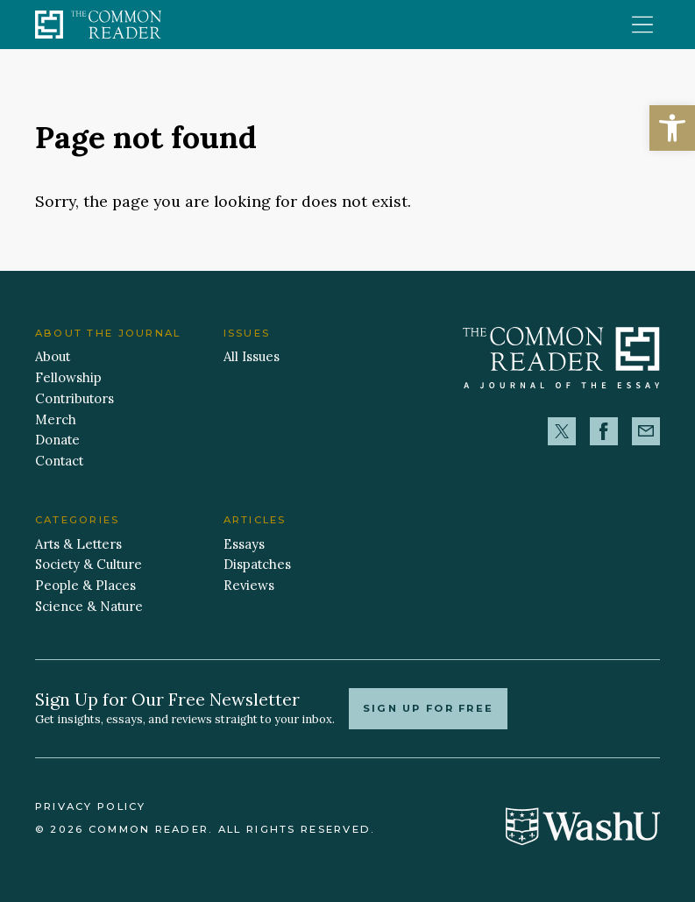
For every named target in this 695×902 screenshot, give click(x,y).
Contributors (74, 398)
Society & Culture (88, 564)
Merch (55, 419)
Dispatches (257, 564)
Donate (57, 439)
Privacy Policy (90, 806)
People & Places (85, 585)
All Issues (251, 356)
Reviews (248, 585)
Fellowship (68, 377)
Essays (244, 544)
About (52, 356)
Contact (59, 460)
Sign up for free (428, 708)
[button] (672, 128)
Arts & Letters (78, 544)
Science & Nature (89, 606)
